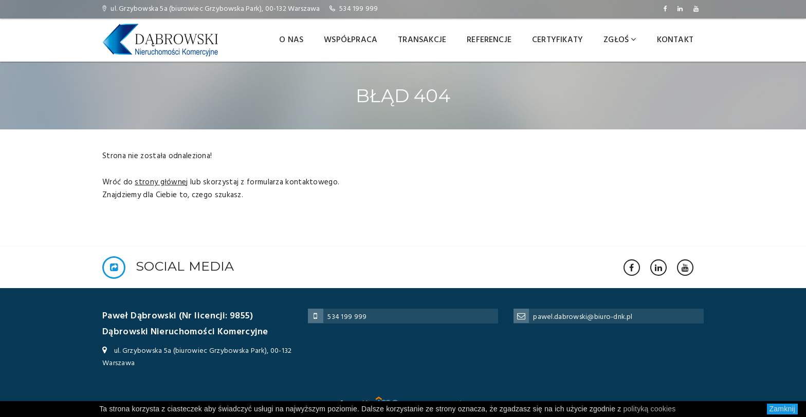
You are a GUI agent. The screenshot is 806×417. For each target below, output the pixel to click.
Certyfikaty (557, 40)
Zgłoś (619, 40)
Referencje (489, 40)
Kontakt (675, 40)
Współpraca (350, 40)
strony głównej (161, 182)
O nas (291, 40)
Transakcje (422, 40)
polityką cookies (650, 409)
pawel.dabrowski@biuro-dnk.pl (582, 317)
